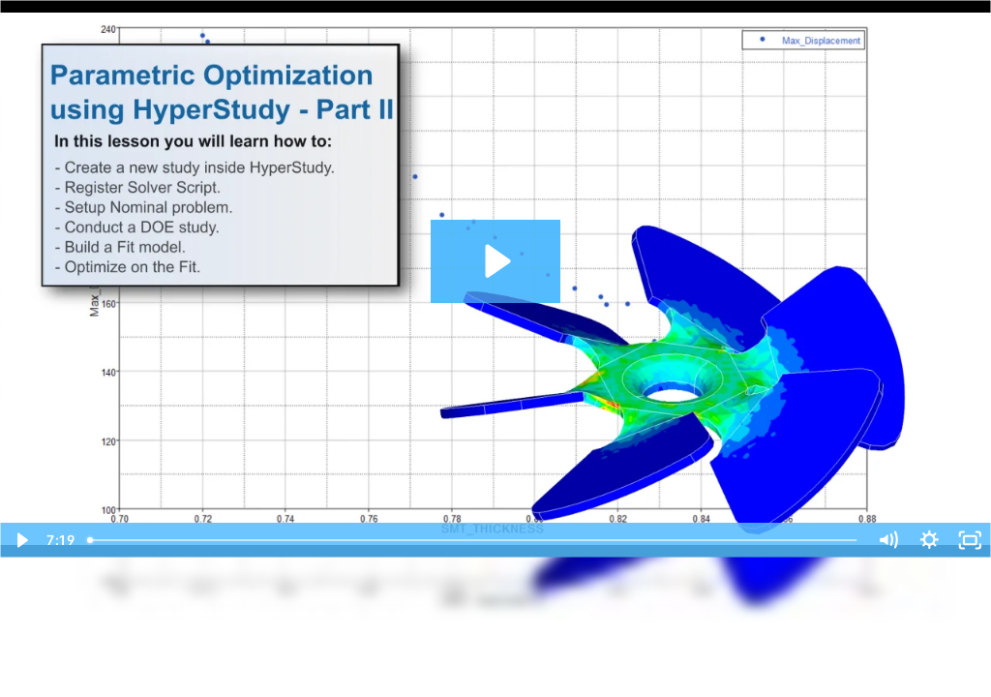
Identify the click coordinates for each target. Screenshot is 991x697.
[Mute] (888, 540)
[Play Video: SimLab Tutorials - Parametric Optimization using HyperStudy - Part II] (495, 261)
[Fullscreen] (970, 540)
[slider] (473, 540)
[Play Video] (21, 540)
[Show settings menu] (929, 540)
